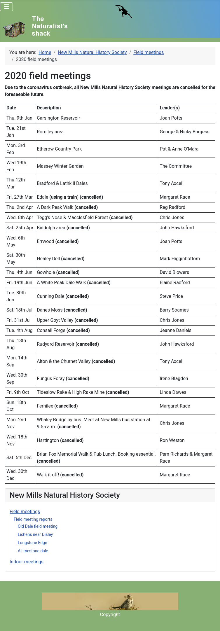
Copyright (110, 614)
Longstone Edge (32, 542)
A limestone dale (33, 550)
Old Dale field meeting (37, 526)
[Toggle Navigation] (6, 6)
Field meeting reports (33, 519)
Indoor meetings (26, 561)
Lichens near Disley (35, 534)
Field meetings (25, 511)
